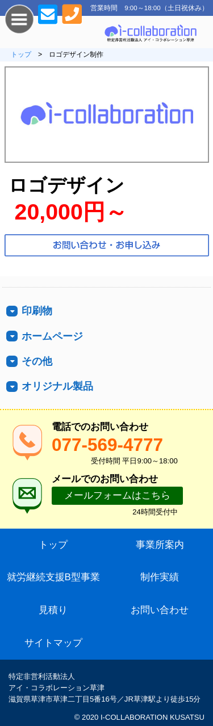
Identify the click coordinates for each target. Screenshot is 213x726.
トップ (21, 54)
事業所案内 (160, 544)
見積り (53, 610)
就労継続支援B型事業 (53, 577)
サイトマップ (53, 643)
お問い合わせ (160, 610)
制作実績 (159, 577)
